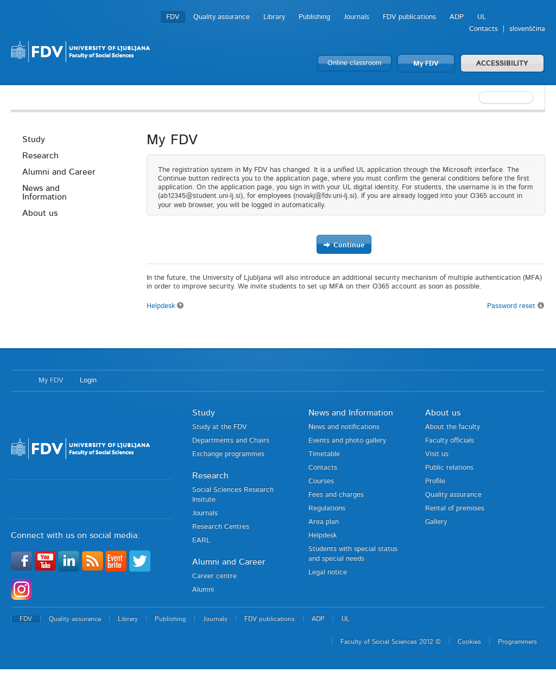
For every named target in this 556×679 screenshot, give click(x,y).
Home (19, 380)
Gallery (436, 522)
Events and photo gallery (347, 440)
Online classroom (354, 63)
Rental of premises (454, 508)
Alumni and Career (59, 172)
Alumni (203, 589)
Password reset (516, 306)
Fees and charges (336, 494)
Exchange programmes (228, 454)
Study (33, 139)
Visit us (436, 454)
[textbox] (474, 97)
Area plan (323, 522)
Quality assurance (221, 17)
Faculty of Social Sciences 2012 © (390, 641)
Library (274, 17)
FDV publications (409, 17)
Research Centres (220, 526)
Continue (343, 245)
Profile (435, 481)
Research (40, 155)
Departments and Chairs (230, 440)
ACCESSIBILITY (502, 63)
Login (88, 380)
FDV (173, 17)
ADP (457, 17)
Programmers (517, 641)
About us (40, 213)
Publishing (314, 17)
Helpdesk (165, 306)
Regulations (326, 508)
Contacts (483, 29)
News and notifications (344, 427)
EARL (201, 540)
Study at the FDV (219, 427)
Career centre (214, 576)
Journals (356, 17)
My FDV (426, 63)
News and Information (44, 192)
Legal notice (327, 572)
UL (481, 17)
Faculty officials (449, 440)
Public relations (449, 467)
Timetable (324, 454)
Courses (321, 481)
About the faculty (452, 427)
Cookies (469, 641)
